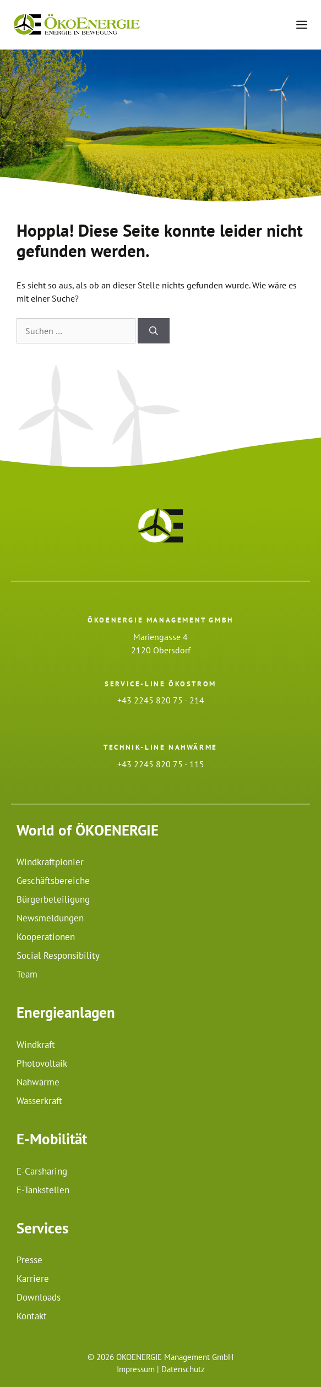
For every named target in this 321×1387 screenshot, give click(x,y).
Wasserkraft (39, 1101)
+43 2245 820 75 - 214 (160, 700)
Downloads (39, 1297)
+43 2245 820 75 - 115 (160, 763)
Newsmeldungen (50, 918)
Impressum (136, 1369)
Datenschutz (183, 1369)
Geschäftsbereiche (53, 881)
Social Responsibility (58, 955)
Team (27, 974)
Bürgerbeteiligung (53, 899)
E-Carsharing (42, 1171)
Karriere (33, 1279)
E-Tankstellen (43, 1190)
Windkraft (36, 1045)
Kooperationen (46, 937)
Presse (29, 1260)
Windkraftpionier (50, 862)
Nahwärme (38, 1082)
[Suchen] (154, 330)
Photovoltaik (42, 1063)
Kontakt (32, 1316)
